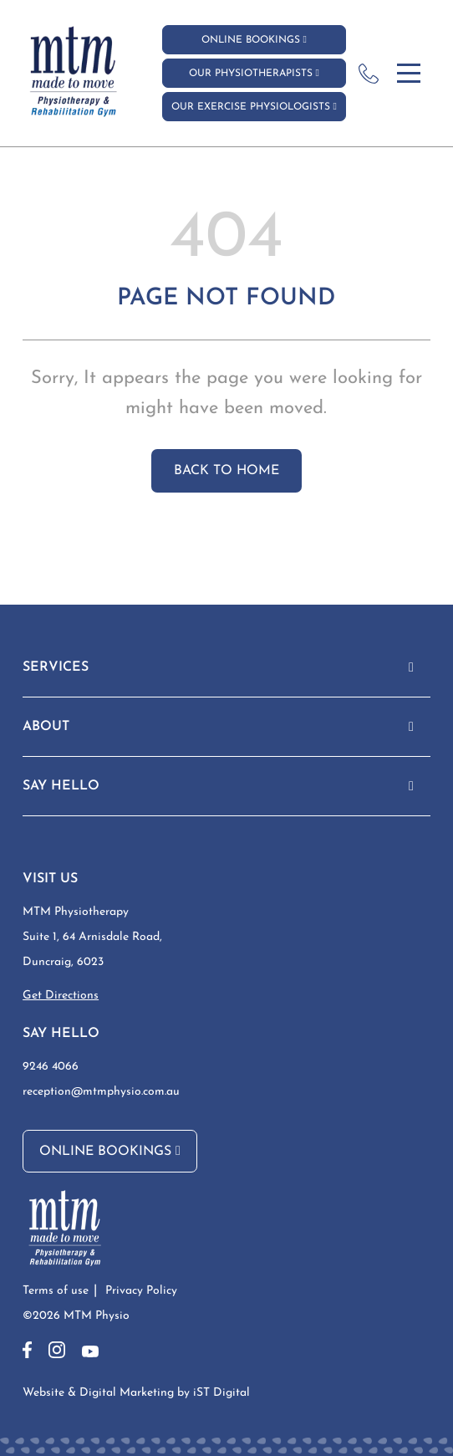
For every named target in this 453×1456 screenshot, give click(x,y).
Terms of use (56, 1291)
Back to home (226, 471)
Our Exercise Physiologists (254, 106)
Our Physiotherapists (254, 73)
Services (56, 667)
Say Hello (61, 786)
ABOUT (46, 726)
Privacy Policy (141, 1291)
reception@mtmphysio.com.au (101, 1092)
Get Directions (61, 995)
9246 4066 (51, 1066)
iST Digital (221, 1393)
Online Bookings (254, 39)
